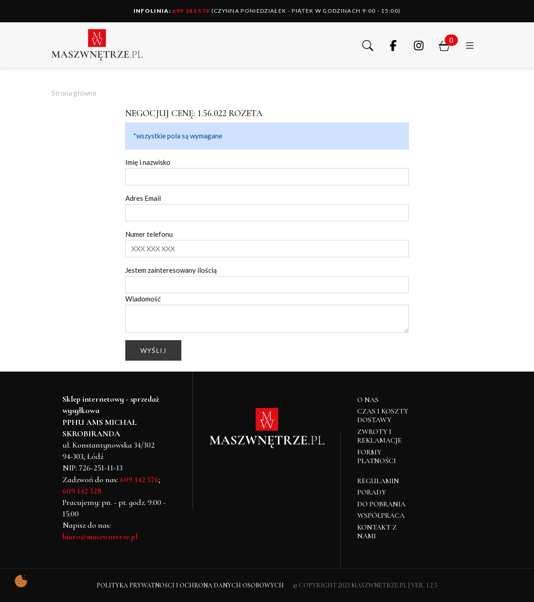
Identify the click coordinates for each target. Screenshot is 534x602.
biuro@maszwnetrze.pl (100, 536)
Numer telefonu (149, 234)
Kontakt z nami (377, 532)
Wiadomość (143, 299)
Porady (371, 492)
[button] (367, 44)
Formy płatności (376, 456)
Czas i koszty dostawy (382, 415)
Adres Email (143, 198)
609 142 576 (172, 10)
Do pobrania (381, 504)
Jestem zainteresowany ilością (171, 270)
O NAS (368, 399)
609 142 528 (82, 491)
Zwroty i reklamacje (379, 436)
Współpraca (381, 515)
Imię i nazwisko (147, 162)
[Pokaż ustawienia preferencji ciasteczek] (21, 581)
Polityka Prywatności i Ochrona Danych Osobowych (190, 585)
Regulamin (378, 480)
